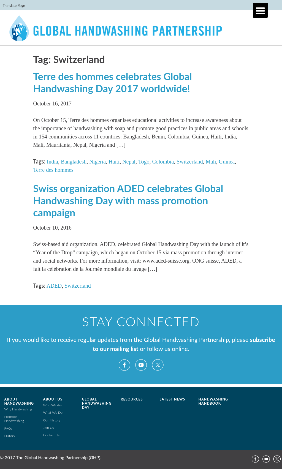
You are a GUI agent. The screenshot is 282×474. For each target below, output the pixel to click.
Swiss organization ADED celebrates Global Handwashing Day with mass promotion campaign (128, 200)
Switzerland (190, 162)
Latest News (172, 399)
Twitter (157, 365)
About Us (53, 399)
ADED (54, 286)
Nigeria (97, 162)
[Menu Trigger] (260, 10)
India (52, 162)
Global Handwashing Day (97, 403)
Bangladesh (73, 162)
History (9, 436)
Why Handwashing (18, 409)
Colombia (163, 162)
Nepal (128, 162)
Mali (211, 162)
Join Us (48, 428)
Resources (132, 399)
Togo (144, 162)
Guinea (227, 162)
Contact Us (51, 435)
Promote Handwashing (14, 419)
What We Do (53, 412)
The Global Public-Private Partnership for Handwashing (141, 31)
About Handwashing (19, 401)
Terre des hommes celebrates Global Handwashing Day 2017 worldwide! (112, 82)
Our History (52, 420)
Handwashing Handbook (213, 401)
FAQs (8, 428)
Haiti (114, 162)
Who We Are (52, 405)
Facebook (124, 365)
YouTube (141, 365)
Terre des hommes (53, 170)
